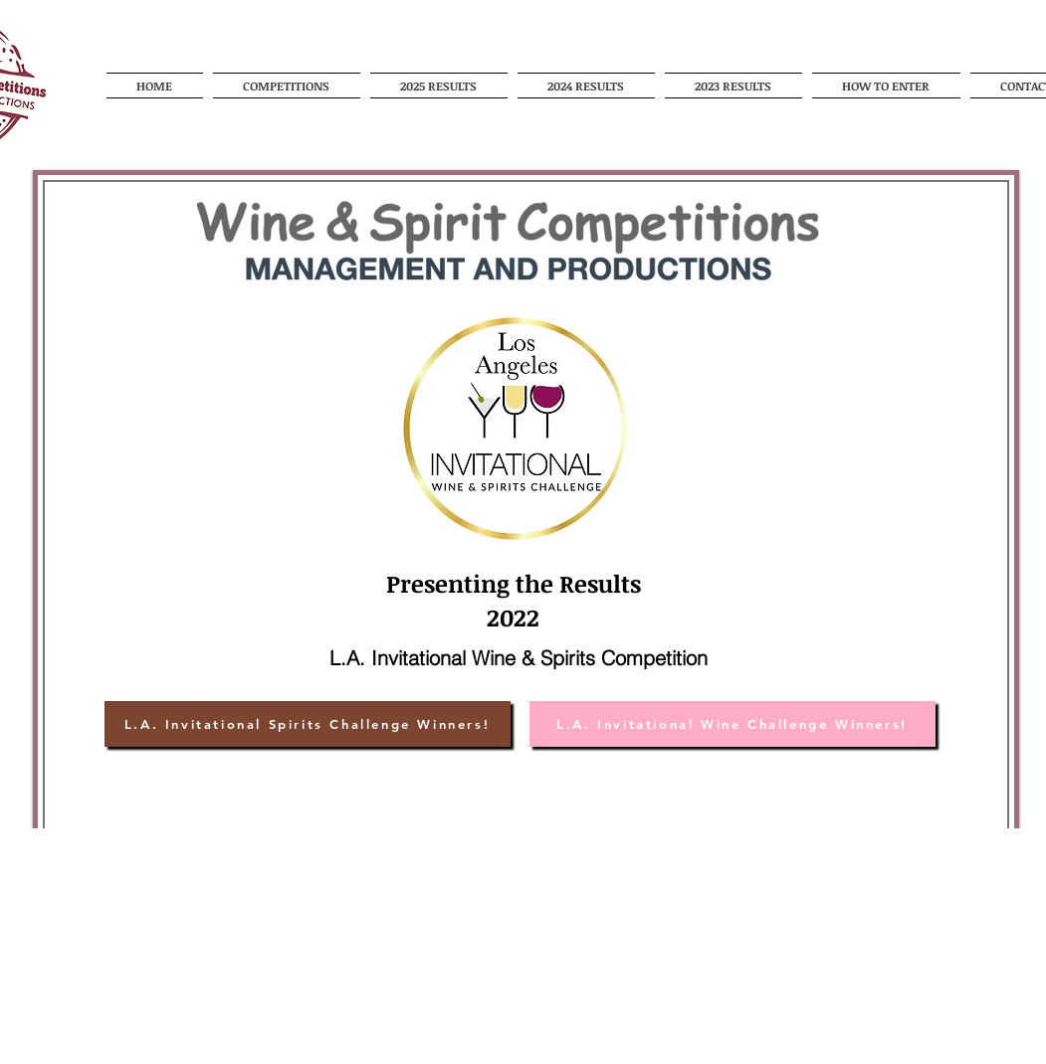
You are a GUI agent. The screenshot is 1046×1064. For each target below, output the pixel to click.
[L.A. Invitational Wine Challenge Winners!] (732, 724)
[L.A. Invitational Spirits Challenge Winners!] (308, 724)
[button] (286, 85)
